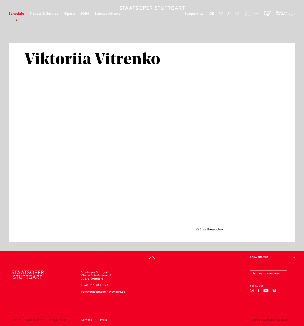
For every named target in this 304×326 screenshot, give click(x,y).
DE (211, 13)
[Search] (229, 13)
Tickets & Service (44, 13)
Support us (194, 13)
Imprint (16, 319)
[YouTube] (265, 290)
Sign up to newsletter (267, 273)
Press (103, 319)
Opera (69, 13)
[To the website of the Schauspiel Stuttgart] (267, 13)
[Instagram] (252, 290)
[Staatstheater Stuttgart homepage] (152, 8)
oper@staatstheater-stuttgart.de (103, 291)
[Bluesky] (274, 290)
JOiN (84, 13)
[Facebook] (258, 290)
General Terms (35, 319)
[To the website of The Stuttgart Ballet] (252, 13)
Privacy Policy (58, 319)
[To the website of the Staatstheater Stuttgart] (285, 13)
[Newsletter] (237, 13)
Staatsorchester (108, 13)
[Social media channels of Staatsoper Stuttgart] (221, 13)
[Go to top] (152, 257)
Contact (86, 319)
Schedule (16, 13)
